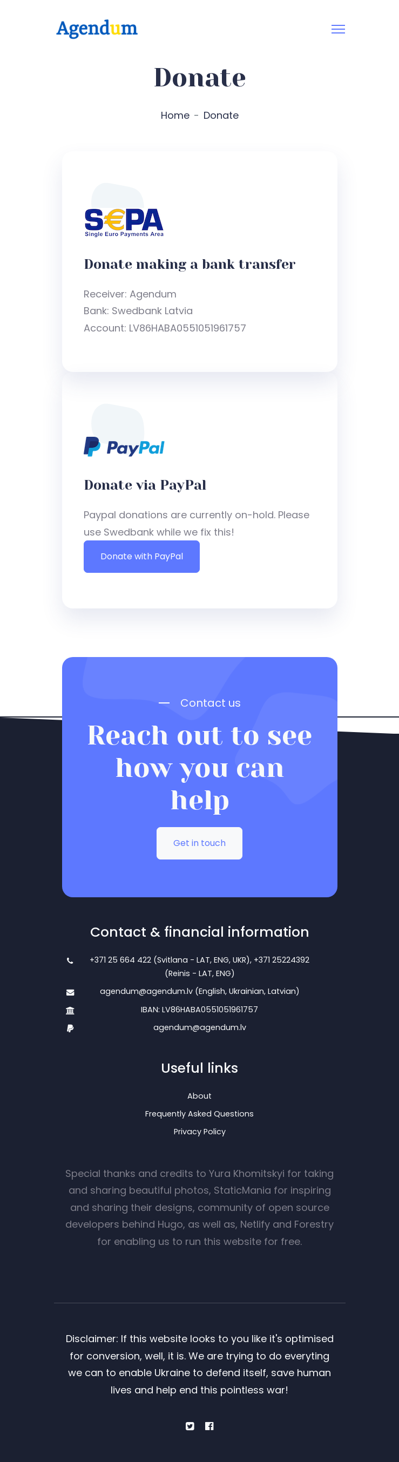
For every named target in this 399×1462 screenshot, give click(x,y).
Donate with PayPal (141, 556)
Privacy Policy (200, 1131)
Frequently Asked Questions (199, 1113)
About (199, 1096)
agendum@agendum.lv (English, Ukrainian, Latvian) (200, 991)
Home (175, 115)
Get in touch (199, 843)
